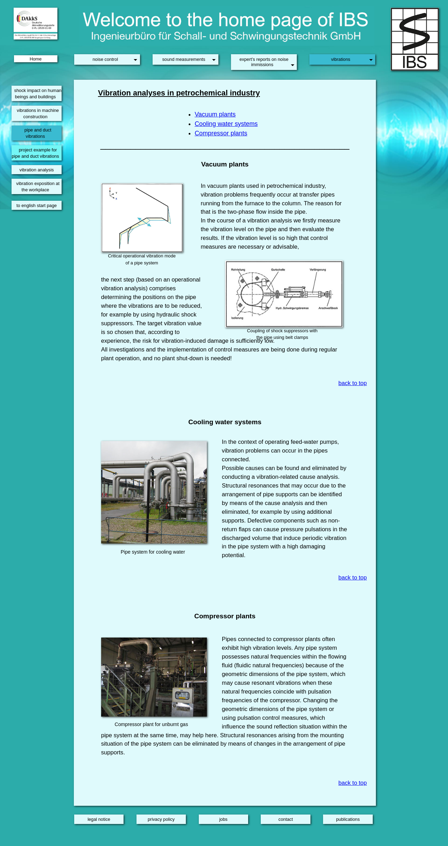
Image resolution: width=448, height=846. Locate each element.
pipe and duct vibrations (37, 133)
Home (36, 58)
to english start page (36, 205)
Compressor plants (221, 133)
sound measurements (183, 59)
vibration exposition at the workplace (37, 186)
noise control (105, 59)
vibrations (340, 59)
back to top (352, 383)
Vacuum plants (215, 114)
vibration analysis (36, 169)
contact (286, 819)
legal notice (99, 819)
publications (348, 819)
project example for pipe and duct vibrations (35, 153)
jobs (223, 819)
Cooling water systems (226, 123)
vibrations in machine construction (38, 113)
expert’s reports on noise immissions (263, 62)
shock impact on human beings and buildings (38, 93)
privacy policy (161, 819)
